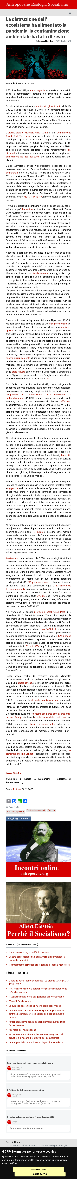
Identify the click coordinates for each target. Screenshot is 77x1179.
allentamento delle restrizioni (50, 717)
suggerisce (12, 488)
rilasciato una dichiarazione (45, 700)
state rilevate (18, 371)
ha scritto (27, 209)
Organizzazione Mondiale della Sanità (28, 132)
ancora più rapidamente (18, 358)
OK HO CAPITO (40, 1174)
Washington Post (56, 612)
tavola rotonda (40, 273)
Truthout (17, 789)
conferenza (12, 172)
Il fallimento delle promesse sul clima (25, 1090)
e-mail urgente (37, 90)
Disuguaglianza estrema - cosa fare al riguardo (30, 1063)
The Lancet (25, 136)
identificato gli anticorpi (48, 106)
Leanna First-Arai (13, 773)
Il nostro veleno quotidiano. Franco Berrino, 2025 (30, 1117)
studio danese (25, 683)
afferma (41, 596)
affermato (66, 401)
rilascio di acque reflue (42, 724)
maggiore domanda (59, 323)
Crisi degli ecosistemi (36, 810)
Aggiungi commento (19, 818)
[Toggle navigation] (70, 12)
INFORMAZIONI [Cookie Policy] (38, 1169)
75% (47, 378)
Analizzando (12, 558)
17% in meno (64, 636)
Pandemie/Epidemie (15, 812)
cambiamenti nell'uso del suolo (22, 156)
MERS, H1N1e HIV (33, 196)
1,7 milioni (38, 532)
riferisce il (40, 612)
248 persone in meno (38, 582)
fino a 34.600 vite (48, 629)
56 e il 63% (32, 646)
